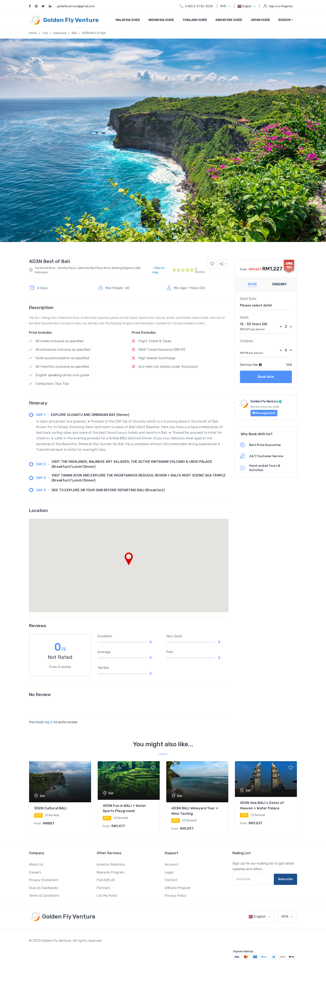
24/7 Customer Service (266, 456)
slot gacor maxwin (175, 941)
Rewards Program (110, 872)
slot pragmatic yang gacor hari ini (63, 958)
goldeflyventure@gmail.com (76, 6)
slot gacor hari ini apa (61, 964)
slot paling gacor (271, 947)
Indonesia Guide (161, 20)
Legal (169, 872)
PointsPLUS (106, 880)
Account (171, 864)
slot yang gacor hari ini (164, 952)
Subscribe (285, 879)
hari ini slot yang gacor (255, 970)
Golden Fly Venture (264, 401)
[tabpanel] (60, 798)
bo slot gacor (182, 947)
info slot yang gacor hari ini (125, 958)
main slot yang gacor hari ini (200, 964)
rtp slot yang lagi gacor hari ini (227, 952)
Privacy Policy (175, 896)
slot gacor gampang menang (218, 941)
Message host (263, 413)
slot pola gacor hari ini (119, 952)
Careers (35, 872)
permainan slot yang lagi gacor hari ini (79, 970)
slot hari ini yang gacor (96, 958)
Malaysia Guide (128, 20)
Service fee (251, 365)
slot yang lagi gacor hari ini (193, 952)
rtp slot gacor (86, 947)
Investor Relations (111, 864)
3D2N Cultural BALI (50, 808)
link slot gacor (44, 947)
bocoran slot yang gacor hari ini (223, 970)
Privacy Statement (43, 880)
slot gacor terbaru (245, 941)
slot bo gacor (43, 952)
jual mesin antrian (80, 976)
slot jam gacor (60, 952)
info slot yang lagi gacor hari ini (151, 970)
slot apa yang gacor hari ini (192, 958)
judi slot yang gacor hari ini (231, 964)
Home (33, 33)
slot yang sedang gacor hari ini (159, 958)
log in (48, 722)
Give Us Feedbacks (43, 888)
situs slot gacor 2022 (66, 947)
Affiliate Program (178, 888)
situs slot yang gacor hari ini (91, 964)
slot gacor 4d (194, 941)
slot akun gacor (97, 952)
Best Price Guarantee (265, 445)
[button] (223, 264)
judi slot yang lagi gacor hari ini (50, 976)
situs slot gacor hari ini (203, 947)
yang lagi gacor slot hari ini (117, 970)
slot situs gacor (78, 952)
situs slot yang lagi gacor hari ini (226, 958)
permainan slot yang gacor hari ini (127, 964)
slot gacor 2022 (132, 941)
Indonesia (60, 33)
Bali (74, 33)
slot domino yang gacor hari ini (187, 970)
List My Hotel (107, 896)
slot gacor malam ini (153, 941)
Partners (103, 888)
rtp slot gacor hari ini (230, 947)
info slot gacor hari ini (108, 947)
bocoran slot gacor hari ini (159, 947)
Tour (45, 33)
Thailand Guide (194, 20)
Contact (171, 880)
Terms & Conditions (44, 896)
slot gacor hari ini (112, 941)
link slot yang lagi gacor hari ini (165, 964)
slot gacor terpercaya (269, 941)
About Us (36, 864)
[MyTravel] (62, 916)
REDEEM (285, 20)
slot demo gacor (252, 947)
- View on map (158, 270)
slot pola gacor (142, 952)
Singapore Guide (228, 20)
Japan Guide (260, 20)
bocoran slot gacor (132, 947)
